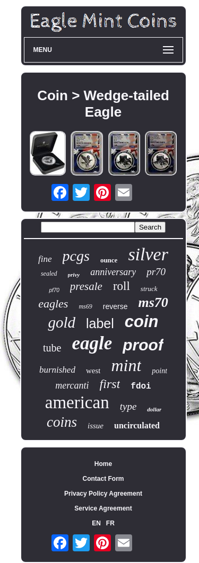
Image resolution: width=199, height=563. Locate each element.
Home (103, 464)
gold (61, 322)
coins (62, 422)
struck (149, 289)
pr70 (156, 271)
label (100, 323)
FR (110, 523)
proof (143, 345)
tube (52, 348)
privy (74, 274)
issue (95, 425)
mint (126, 365)
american (77, 402)
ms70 (153, 302)
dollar (154, 409)
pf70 (54, 290)
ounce (109, 260)
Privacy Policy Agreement (103, 493)
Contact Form (103, 478)
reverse (115, 306)
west (93, 370)
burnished (57, 370)
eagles (53, 303)
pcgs (76, 256)
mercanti (72, 385)
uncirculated (137, 425)
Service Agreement (103, 508)
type (128, 406)
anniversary (113, 272)
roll (121, 286)
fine (45, 259)
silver (148, 254)
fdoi (141, 386)
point (159, 371)
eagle (92, 343)
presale (86, 286)
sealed (49, 273)
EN (96, 523)
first (110, 384)
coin (142, 321)
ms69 (85, 306)
